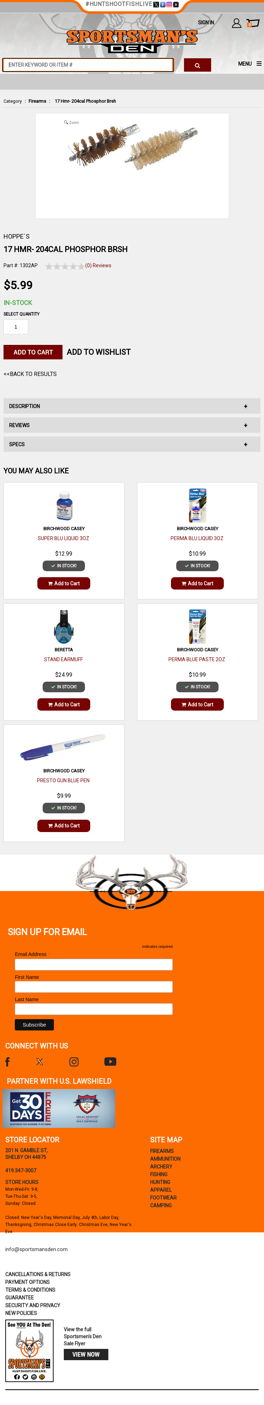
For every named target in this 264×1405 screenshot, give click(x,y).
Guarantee (19, 1298)
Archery (161, 1167)
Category (13, 101)
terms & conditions (30, 1290)
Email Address (33, 954)
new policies (21, 1313)
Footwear (163, 1198)
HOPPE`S (17, 236)
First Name (27, 977)
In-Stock (18, 302)
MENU (245, 64)
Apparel (161, 1190)
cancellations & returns (37, 1274)
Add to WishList (99, 352)
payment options (27, 1282)
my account (236, 23)
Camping (161, 1205)
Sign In (206, 22)
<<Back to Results (30, 374)
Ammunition (165, 1159)
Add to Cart (64, 583)
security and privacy (32, 1305)
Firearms (37, 101)
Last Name (27, 999)
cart (249, 25)
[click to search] (197, 65)
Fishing (158, 1174)
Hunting (160, 1182)
